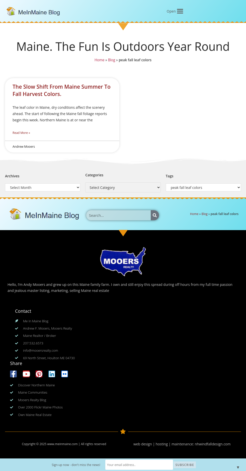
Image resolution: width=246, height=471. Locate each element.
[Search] (155, 215)
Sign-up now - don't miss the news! (79, 465)
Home (99, 60)
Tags (170, 176)
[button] (171, 11)
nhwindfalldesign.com (213, 444)
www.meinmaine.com (62, 444)
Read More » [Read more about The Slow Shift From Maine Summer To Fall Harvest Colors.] (21, 133)
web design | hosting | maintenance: (164, 444)
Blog (111, 60)
